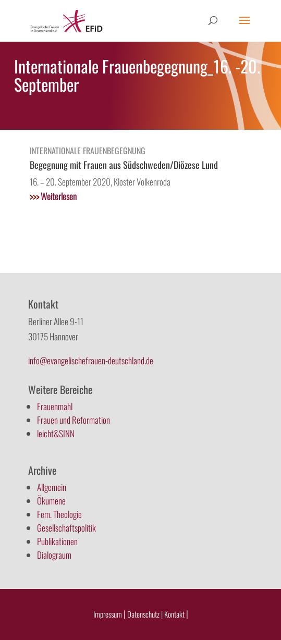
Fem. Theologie (59, 514)
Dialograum (54, 554)
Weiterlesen (53, 196)
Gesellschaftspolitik (66, 527)
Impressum (107, 614)
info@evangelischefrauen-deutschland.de (90, 360)
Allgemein (51, 487)
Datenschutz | (145, 614)
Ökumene (51, 500)
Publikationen (57, 541)
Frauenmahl (54, 406)
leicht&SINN (56, 433)
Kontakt (175, 614)
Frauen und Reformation (73, 419)
